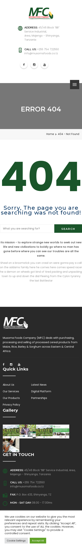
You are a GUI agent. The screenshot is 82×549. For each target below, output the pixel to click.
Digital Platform (41, 391)
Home (50, 134)
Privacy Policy (11, 404)
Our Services (11, 391)
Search (68, 229)
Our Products (11, 398)
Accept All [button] (38, 540)
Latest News (39, 385)
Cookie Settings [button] (16, 540)
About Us (8, 385)
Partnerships (39, 398)
